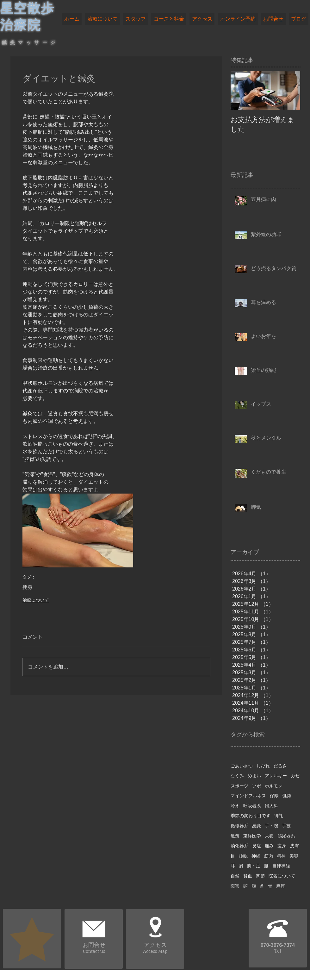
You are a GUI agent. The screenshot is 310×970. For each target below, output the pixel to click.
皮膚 (294, 845)
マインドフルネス (248, 795)
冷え (235, 805)
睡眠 (243, 855)
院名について (282, 875)
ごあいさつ (242, 765)
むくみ (237, 775)
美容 (293, 855)
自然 (235, 875)
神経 (255, 855)
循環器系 (239, 825)
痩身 (27, 587)
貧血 (247, 875)
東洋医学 (252, 835)
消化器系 (239, 845)
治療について (35, 600)
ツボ (256, 785)
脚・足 (253, 865)
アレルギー (276, 775)
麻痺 (280, 886)
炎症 (256, 845)
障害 (235, 886)
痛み (269, 845)
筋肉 (268, 855)
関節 (260, 875)
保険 (274, 795)
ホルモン (273, 785)
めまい (254, 775)
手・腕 (271, 825)
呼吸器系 (252, 805)
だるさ (280, 765)
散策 (235, 835)
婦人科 (271, 805)
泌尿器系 (286, 835)
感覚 (256, 825)
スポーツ (239, 785)
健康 (286, 795)
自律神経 (281, 865)
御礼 (278, 815)
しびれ (263, 765)
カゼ (295, 775)
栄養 (269, 835)
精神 (281, 855)
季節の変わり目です (250, 815)
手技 (286, 825)
